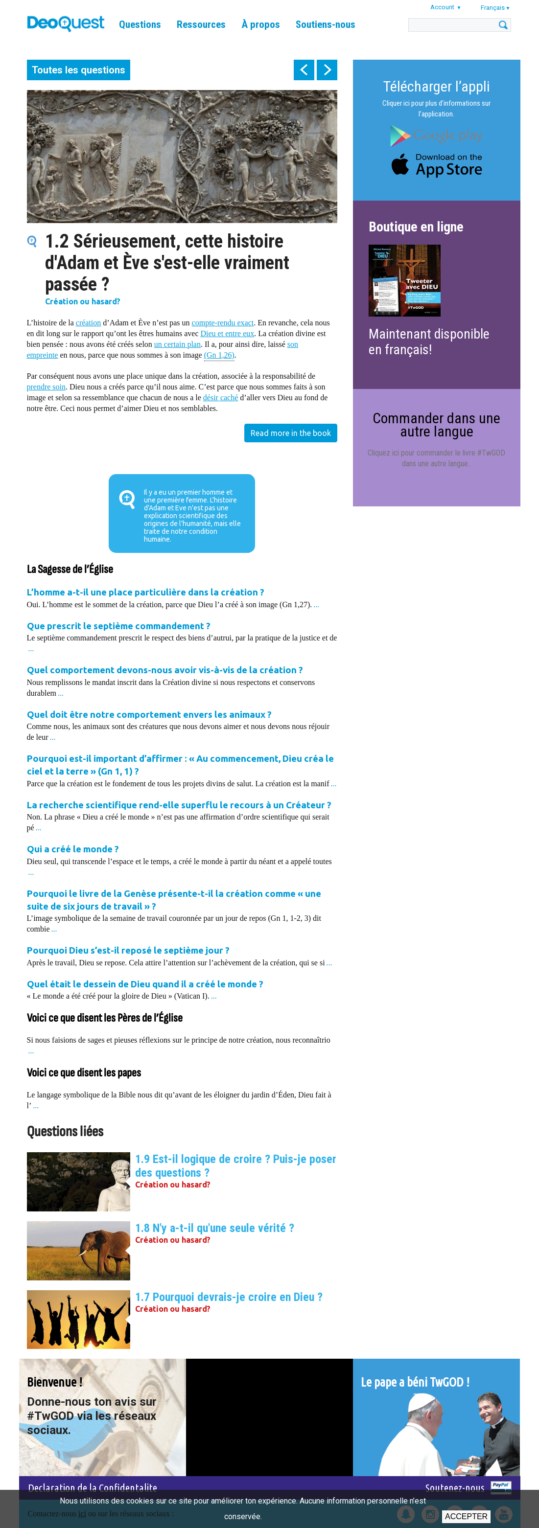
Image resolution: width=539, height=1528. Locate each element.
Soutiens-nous (325, 24)
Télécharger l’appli (436, 86)
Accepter (466, 1516)
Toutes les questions (78, 70)
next (327, 70)
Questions (140, 24)
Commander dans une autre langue (436, 424)
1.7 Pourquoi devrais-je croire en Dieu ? (229, 1297)
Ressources (201, 24)
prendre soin (46, 387)
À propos (260, 24)
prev (304, 70)
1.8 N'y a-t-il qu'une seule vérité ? (214, 1228)
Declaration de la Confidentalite (92, 1488)
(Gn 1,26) (219, 354)
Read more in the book (291, 433)
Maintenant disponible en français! (429, 342)
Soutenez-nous (455, 1488)
